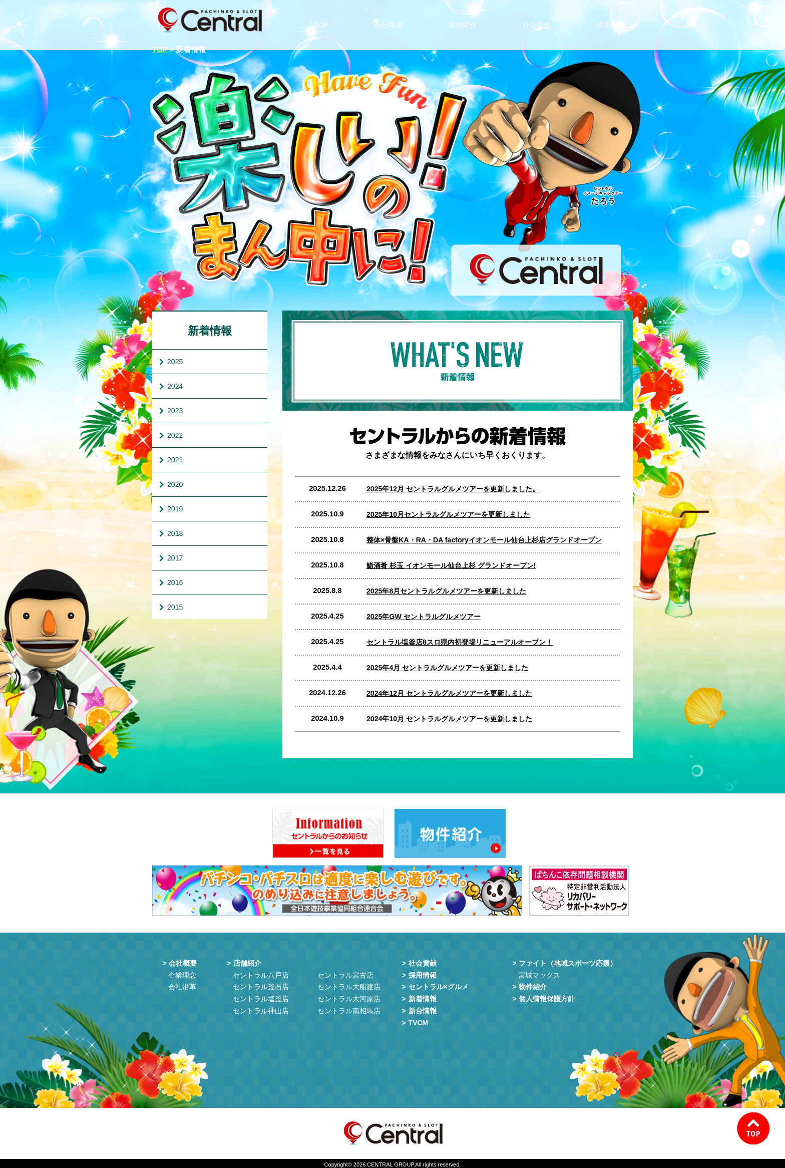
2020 (175, 484)
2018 (175, 533)
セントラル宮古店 (345, 973)
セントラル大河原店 (348, 997)
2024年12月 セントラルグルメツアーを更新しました (454, 693)
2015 (175, 607)
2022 (175, 435)
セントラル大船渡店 (348, 985)
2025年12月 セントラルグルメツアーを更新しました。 (458, 489)
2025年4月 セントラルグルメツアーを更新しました (452, 668)
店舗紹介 (466, 20)
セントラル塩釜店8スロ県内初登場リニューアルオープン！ (466, 642)
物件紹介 (533, 985)
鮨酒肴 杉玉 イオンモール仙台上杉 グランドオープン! (457, 565)
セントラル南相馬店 (348, 1009)
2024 (175, 386)
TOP (326, 20)
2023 (175, 411)
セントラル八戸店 (261, 973)
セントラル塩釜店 (261, 997)
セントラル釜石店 (261, 985)
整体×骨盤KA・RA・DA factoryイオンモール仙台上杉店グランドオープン (491, 540)
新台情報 (423, 1009)
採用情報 (614, 20)
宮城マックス (539, 973)
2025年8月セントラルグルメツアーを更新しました (451, 591)
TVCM (419, 1021)
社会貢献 (540, 20)
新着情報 (210, 331)
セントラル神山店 (261, 1009)
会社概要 (392, 20)
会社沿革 (182, 985)
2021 (175, 460)
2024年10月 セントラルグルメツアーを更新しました (454, 719)
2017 (175, 558)
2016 (175, 582)
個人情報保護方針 (547, 997)
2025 (175, 362)
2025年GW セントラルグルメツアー (427, 617)
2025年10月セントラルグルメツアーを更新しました (453, 514)
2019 (175, 509)
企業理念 (182, 973)
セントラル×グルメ (439, 985)
